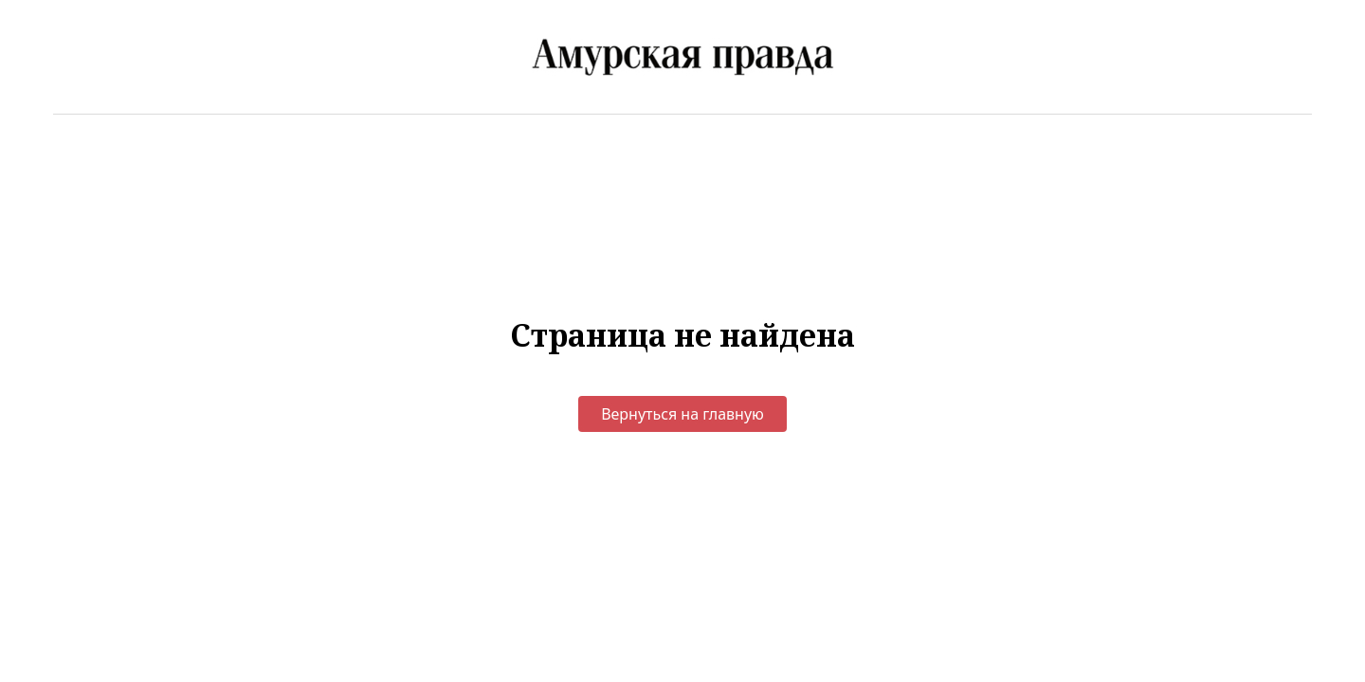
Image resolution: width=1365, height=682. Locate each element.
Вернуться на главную (682, 414)
